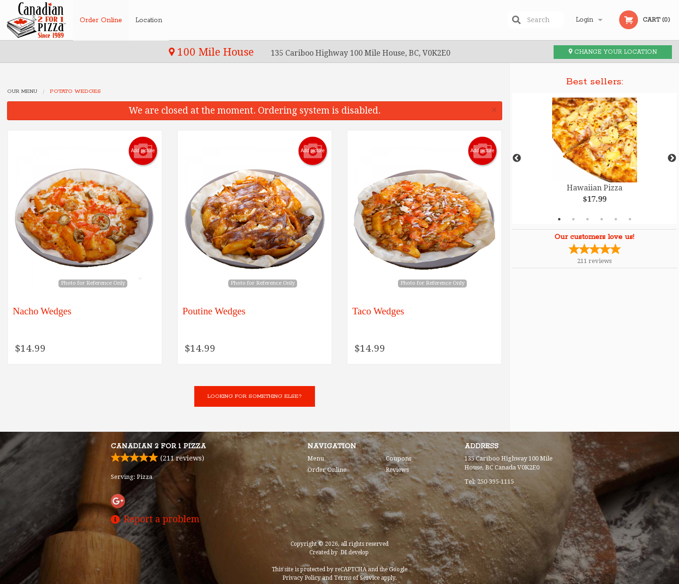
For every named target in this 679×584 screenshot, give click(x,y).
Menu (315, 458)
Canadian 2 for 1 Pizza (158, 446)
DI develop (354, 552)
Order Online (101, 20)
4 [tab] (601, 219)
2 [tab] (573, 219)
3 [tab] (587, 219)
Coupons (398, 458)
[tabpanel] (594, 158)
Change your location (613, 52)
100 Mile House (55, 52)
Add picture (143, 151)
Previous (517, 158)
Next (672, 158)
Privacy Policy (301, 578)
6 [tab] (630, 219)
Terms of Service (357, 578)
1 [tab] (559, 219)
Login (584, 20)
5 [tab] (616, 219)
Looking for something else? (254, 396)
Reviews (397, 469)
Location (149, 20)
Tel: (489, 481)
